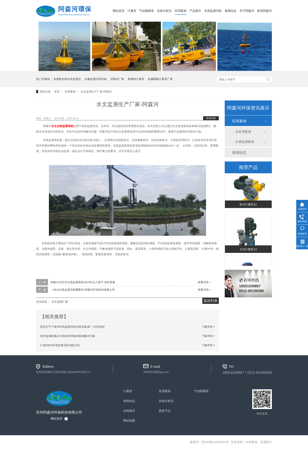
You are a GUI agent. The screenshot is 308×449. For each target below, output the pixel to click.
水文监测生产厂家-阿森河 (96, 91)
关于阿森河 (246, 10)
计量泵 (131, 10)
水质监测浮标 (213, 10)
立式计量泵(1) (248, 249)
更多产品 (164, 410)
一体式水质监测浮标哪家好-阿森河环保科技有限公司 (83, 289)
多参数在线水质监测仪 (67, 79)
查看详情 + (204, 282)
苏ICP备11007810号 (215, 442)
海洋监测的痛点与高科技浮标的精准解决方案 (67, 336)
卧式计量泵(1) (248, 205)
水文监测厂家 (59, 301)
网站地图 (129, 420)
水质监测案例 (244, 141)
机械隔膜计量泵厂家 (160, 79)
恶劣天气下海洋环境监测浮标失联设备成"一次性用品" (72, 326)
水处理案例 (243, 131)
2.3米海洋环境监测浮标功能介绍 (60, 345)
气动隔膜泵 (146, 10)
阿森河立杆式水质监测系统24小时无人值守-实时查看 (83, 282)
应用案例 (180, 10)
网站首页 (119, 10)
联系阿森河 (264, 10)
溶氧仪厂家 (117, 79)
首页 (57, 91)
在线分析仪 (164, 10)
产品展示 (195, 10)
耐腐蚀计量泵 (136, 79)
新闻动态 (230, 10)
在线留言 (129, 410)
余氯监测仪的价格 (96, 79)
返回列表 (211, 118)
